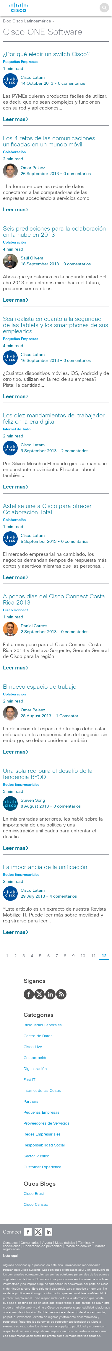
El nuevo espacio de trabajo (39, 687)
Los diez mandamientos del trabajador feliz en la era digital (54, 419)
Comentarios (30, 1242)
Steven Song (33, 800)
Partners (31, 1102)
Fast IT (29, 1080)
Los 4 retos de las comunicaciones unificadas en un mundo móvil (49, 141)
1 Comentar (67, 716)
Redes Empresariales (42, 1134)
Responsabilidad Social (44, 1145)
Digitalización (35, 1069)
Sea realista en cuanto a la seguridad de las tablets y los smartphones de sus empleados (55, 325)
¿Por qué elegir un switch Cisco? (46, 54)
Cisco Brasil (34, 1194)
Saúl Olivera (32, 258)
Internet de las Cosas (42, 1091)
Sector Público (36, 1156)
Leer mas (16, 119)
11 (93, 956)
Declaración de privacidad (42, 1246)
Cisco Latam (33, 78)
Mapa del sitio (65, 1242)
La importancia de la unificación (45, 867)
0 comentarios (71, 83)
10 (82, 956)
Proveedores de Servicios (46, 1123)
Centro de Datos (38, 1036)
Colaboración (35, 1058)
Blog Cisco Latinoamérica (27, 21)
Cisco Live (33, 1047)
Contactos (10, 1242)
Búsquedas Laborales (43, 1025)
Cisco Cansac (36, 1205)
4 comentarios (63, 896)
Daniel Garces (34, 626)
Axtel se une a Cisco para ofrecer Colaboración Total (47, 509)
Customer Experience (42, 1167)
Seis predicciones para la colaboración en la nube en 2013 (54, 232)
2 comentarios (74, 451)
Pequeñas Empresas (41, 1113)
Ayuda (47, 1242)
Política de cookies (78, 1246)
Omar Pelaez (33, 168)
